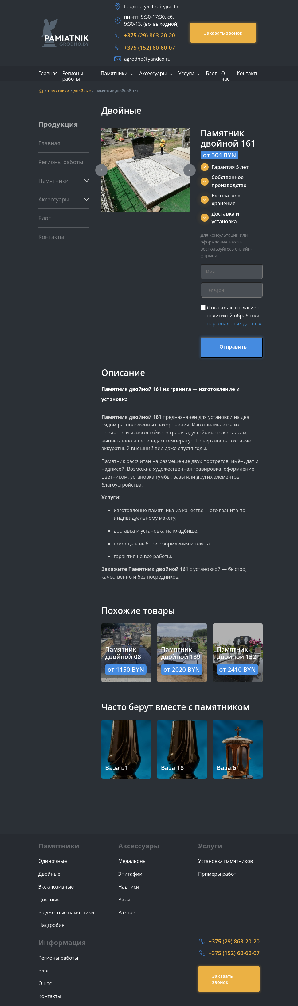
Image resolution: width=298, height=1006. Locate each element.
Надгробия (51, 925)
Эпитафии (130, 874)
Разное (126, 912)
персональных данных (234, 323)
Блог (211, 73)
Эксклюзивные (56, 887)
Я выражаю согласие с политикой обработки (234, 315)
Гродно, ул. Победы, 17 (151, 6)
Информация (62, 942)
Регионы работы (72, 76)
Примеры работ (217, 874)
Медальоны (132, 861)
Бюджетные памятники (66, 912)
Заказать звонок (223, 33)
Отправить (233, 346)
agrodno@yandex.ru (147, 58)
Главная (48, 73)
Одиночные (52, 861)
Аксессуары (153, 74)
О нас (225, 76)
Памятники (114, 74)
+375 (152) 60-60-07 (149, 47)
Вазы (124, 900)
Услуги (186, 74)
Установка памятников (225, 861)
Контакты (248, 73)
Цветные (49, 900)
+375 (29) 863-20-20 (149, 35)
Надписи (128, 887)
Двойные (82, 91)
